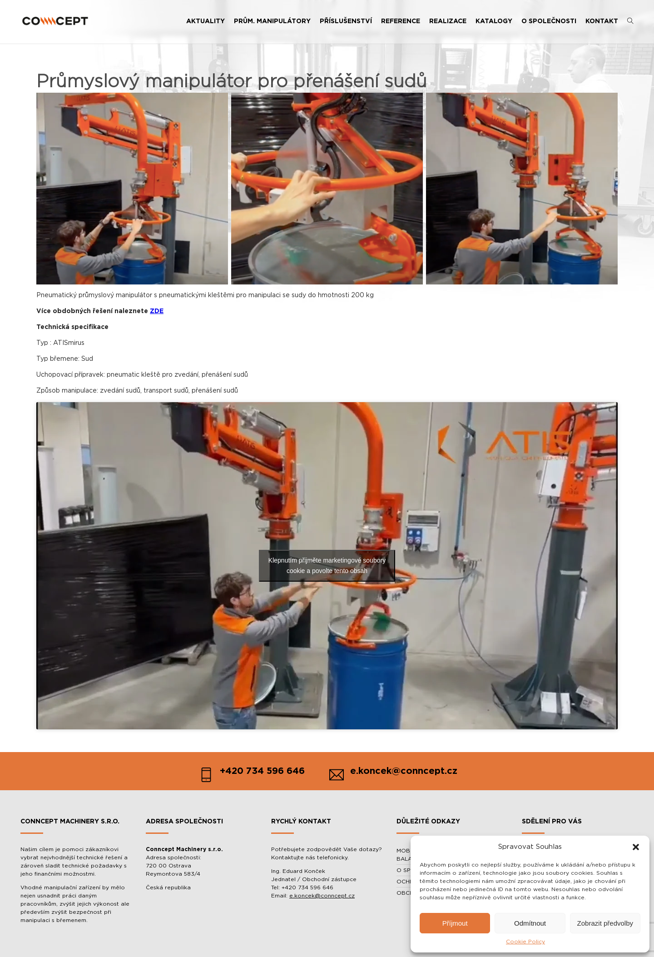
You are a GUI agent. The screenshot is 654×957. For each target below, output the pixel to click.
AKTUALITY (205, 21)
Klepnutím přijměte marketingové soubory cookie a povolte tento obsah (327, 565)
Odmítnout (530, 923)
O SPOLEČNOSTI (548, 21)
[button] (635, 847)
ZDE (157, 311)
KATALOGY (494, 21)
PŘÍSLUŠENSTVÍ (346, 21)
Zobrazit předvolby (605, 923)
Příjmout (455, 923)
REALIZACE (447, 21)
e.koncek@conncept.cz (322, 895)
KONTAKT (601, 21)
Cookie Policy (525, 941)
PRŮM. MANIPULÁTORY (272, 21)
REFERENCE (400, 21)
